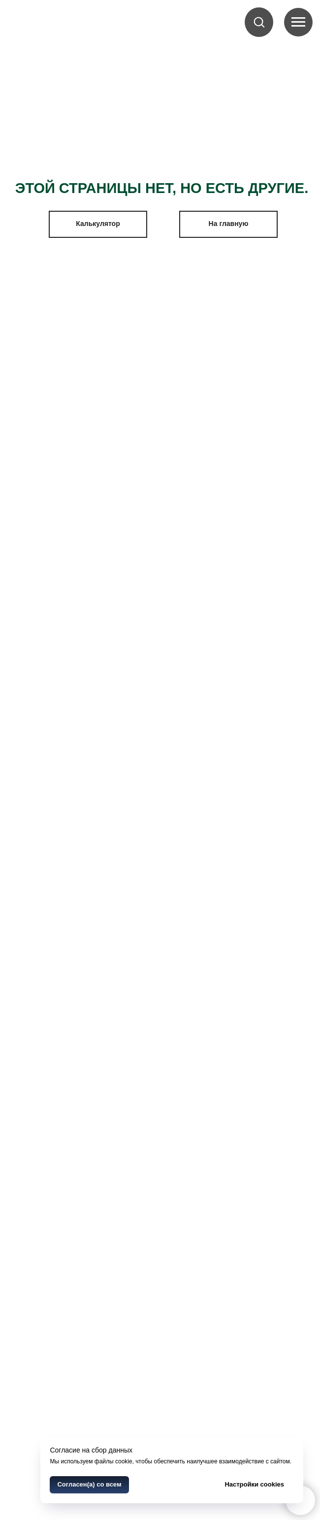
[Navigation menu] (298, 22)
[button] (259, 22)
